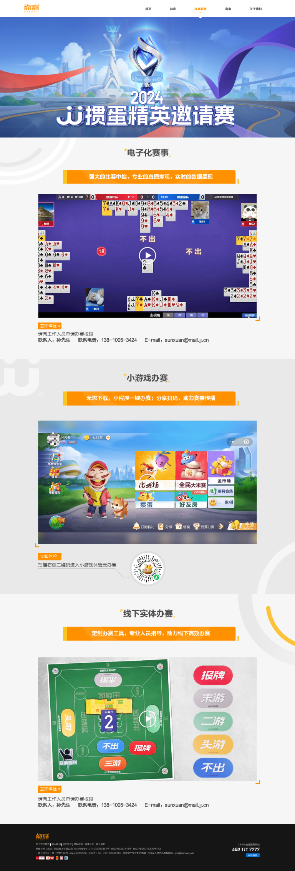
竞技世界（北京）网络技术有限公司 (54, 849)
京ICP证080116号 (121, 849)
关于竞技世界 (43, 844)
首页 (148, 9)
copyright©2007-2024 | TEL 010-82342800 (95, 853)
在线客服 (252, 855)
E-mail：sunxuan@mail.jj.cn (176, 340)
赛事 (228, 9)
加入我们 (56, 844)
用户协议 (67, 844)
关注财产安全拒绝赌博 (134, 853)
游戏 (173, 9)
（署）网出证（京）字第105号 (52, 853)
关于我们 (256, 9)
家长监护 (100, 844)
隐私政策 (78, 844)
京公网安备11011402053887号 (91, 849)
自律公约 (89, 844)
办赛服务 (200, 9)
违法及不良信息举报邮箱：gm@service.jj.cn (171, 853)
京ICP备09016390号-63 (147, 849)
